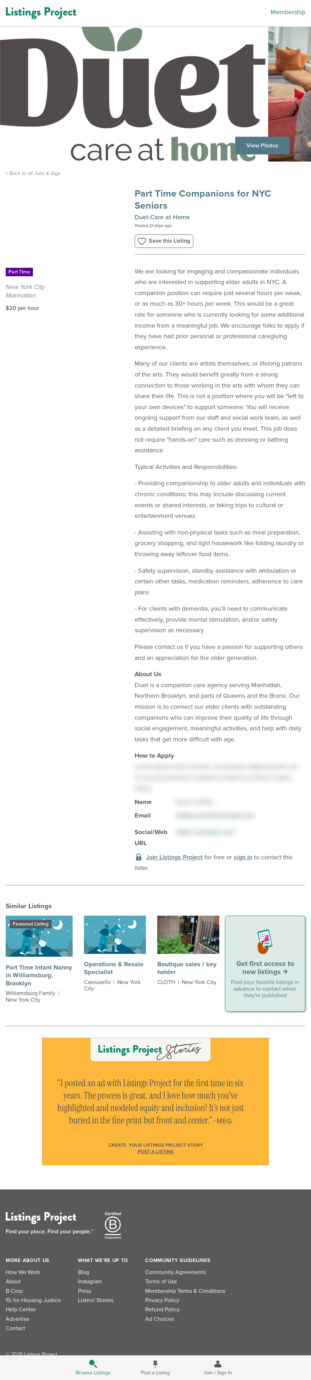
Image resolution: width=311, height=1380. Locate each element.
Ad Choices (159, 1319)
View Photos (262, 145)
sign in (243, 857)
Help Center (21, 1309)
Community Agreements (175, 1272)
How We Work (23, 1272)
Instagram (90, 1281)
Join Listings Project (174, 857)
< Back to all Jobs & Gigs (33, 173)
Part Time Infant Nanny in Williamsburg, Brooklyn (39, 975)
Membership (288, 12)
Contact (15, 1328)
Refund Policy (162, 1309)
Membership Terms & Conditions (185, 1291)
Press (84, 1291)
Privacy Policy (162, 1300)
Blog (83, 1272)
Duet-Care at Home (162, 217)
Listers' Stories (95, 1300)
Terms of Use (161, 1281)
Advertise (17, 1319)
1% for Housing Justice (33, 1300)
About (13, 1281)
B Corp (14, 1291)
